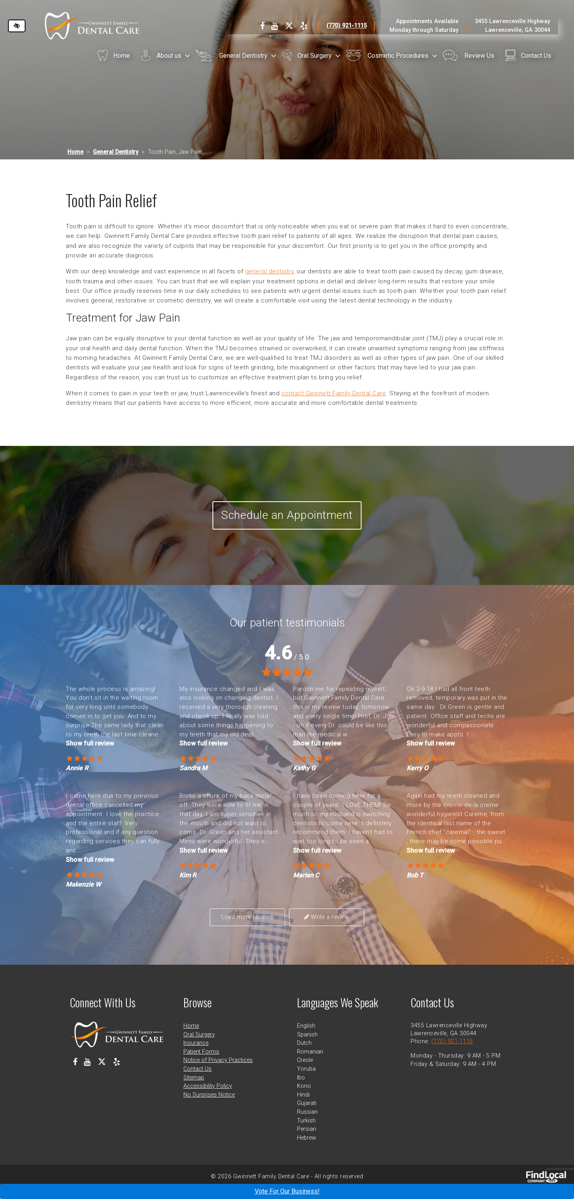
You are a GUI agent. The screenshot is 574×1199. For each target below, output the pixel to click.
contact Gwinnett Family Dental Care (333, 393)
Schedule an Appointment (287, 520)
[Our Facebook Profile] (262, 26)
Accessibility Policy (207, 1096)
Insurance (195, 1053)
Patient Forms (201, 1062)
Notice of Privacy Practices (218, 1070)
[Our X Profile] (289, 26)
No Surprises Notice (209, 1105)
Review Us (479, 55)
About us (169, 55)
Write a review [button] (324, 927)
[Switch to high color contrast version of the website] (17, 26)
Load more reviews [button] (250, 927)
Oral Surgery (314, 55)
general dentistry (269, 271)
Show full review (90, 754)
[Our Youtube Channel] (274, 26)
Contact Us (536, 55)
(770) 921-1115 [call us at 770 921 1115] (346, 25)
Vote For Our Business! (287, 1191)
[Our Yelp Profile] (304, 26)
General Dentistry (243, 55)
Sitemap (193, 1088)
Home (121, 55)
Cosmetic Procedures (398, 55)
